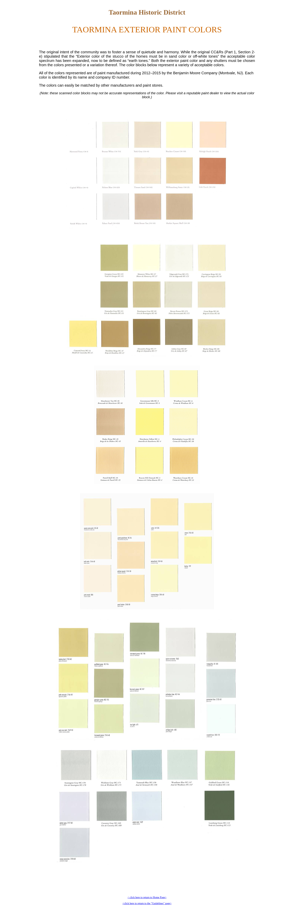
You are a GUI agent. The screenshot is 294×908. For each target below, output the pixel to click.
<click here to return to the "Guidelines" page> (147, 903)
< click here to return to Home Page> (147, 897)
